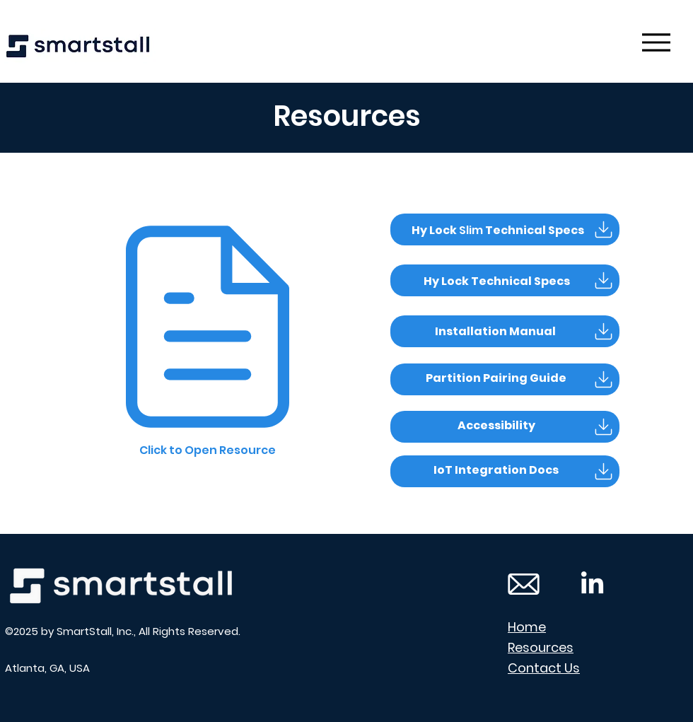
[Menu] (655, 42)
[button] (496, 331)
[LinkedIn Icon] (592, 584)
